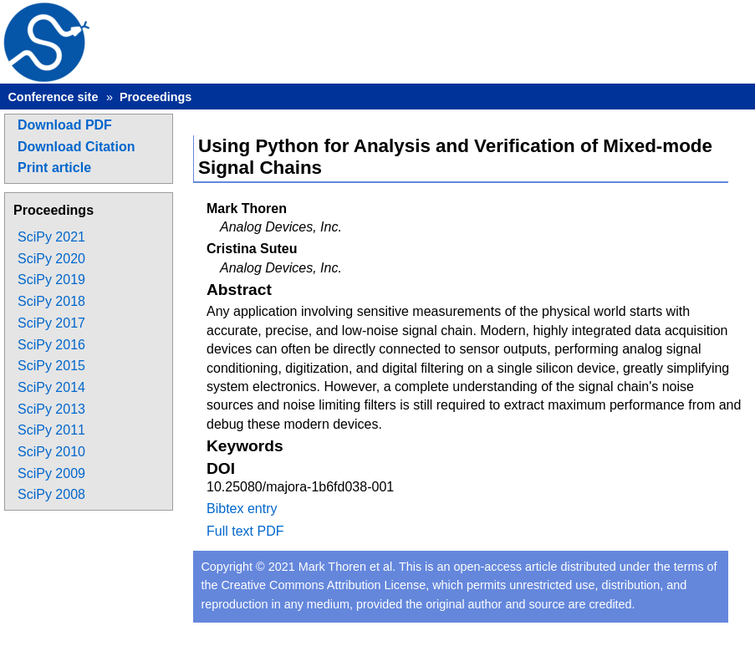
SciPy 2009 (51, 473)
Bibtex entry (242, 508)
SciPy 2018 (51, 301)
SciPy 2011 (51, 430)
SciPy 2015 (51, 366)
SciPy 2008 (51, 494)
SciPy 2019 (51, 279)
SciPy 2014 (51, 387)
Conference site (53, 97)
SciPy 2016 (51, 345)
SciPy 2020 (51, 259)
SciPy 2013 (51, 409)
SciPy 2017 (51, 323)
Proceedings (155, 97)
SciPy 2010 (51, 452)
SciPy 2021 (51, 237)
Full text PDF (245, 531)
